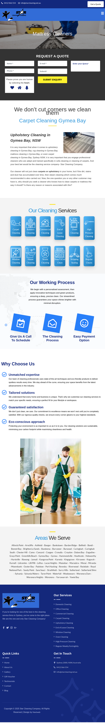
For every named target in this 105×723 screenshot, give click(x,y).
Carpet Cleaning (62, 619)
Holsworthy (91, 556)
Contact (7, 686)
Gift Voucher (9, 677)
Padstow (40, 567)
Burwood (67, 549)
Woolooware (69, 574)
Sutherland (75, 571)
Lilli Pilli (32, 563)
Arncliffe (29, 546)
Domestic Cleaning (63, 605)
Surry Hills (63, 571)
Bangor (47, 546)
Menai (83, 563)
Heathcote (79, 556)
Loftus (40, 563)
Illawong (25, 560)
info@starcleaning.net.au (67, 672)
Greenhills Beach (29, 556)
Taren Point (46, 574)
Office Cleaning (62, 609)
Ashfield (38, 546)
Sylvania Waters (31, 574)
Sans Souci (40, 571)
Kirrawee (80, 560)
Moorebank (16, 567)
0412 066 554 (62, 668)
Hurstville (15, 560)
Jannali (34, 560)
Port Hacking (51, 567)
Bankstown (58, 546)
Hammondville (65, 556)
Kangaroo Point (46, 560)
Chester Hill (22, 553)
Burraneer (57, 549)
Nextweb (36, 713)
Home (6, 663)
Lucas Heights (51, 563)
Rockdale (84, 567)
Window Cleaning (63, 633)
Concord (40, 553)
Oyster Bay (29, 567)
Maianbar (63, 563)
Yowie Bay (74, 578)
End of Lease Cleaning (65, 628)
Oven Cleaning (62, 637)
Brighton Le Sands (31, 549)
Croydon (68, 553)
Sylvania (19, 574)
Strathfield (52, 571)
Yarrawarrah (62, 578)
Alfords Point (17, 546)
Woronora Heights (34, 578)
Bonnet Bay (16, 549)
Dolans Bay (79, 553)
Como (32, 553)
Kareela (58, 560)
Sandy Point (28, 571)
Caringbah (78, 549)
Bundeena (45, 549)
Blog (6, 691)
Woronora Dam (84, 574)
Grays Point (15, 556)
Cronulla (59, 553)
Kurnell (13, 563)
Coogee (49, 553)
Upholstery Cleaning (64, 623)
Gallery (7, 672)
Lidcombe (22, 563)
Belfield (82, 546)
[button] (102, 14)
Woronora (49, 578)
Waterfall (57, 574)
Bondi (90, 546)
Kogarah (90, 560)
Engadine (90, 553)
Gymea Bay (44, 556)
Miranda (92, 563)
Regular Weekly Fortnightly (67, 647)
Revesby (63, 567)
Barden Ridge (70, 546)
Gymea (54, 556)
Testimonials (9, 682)
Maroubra (74, 563)
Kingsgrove (69, 560)
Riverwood (74, 567)
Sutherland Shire (88, 571)
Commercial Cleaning (65, 614)
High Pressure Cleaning (65, 642)
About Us (8, 668)
